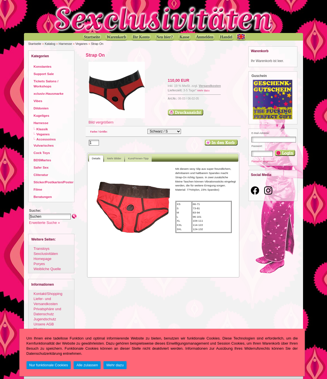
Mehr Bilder (114, 158)
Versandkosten (210, 85)
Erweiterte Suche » (44, 223)
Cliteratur (41, 175)
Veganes (82, 43)
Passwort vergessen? (263, 161)
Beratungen (43, 197)
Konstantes (42, 66)
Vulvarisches (44, 145)
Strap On (97, 43)
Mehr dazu (203, 90)
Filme (38, 189)
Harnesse (65, 43)
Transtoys (41, 248)
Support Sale (44, 74)
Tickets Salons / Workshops (46, 83)
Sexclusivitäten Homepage (46, 256)
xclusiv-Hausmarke (48, 93)
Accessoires (46, 139)
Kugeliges (41, 115)
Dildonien (41, 108)
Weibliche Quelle (47, 269)
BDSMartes (42, 160)
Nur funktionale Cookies (48, 365)
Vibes (38, 101)
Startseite (34, 43)
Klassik (42, 129)
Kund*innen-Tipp (138, 158)
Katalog (50, 43)
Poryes (39, 264)
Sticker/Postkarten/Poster (54, 182)
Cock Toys (42, 153)
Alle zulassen (87, 365)
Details (96, 158)
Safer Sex (41, 167)
